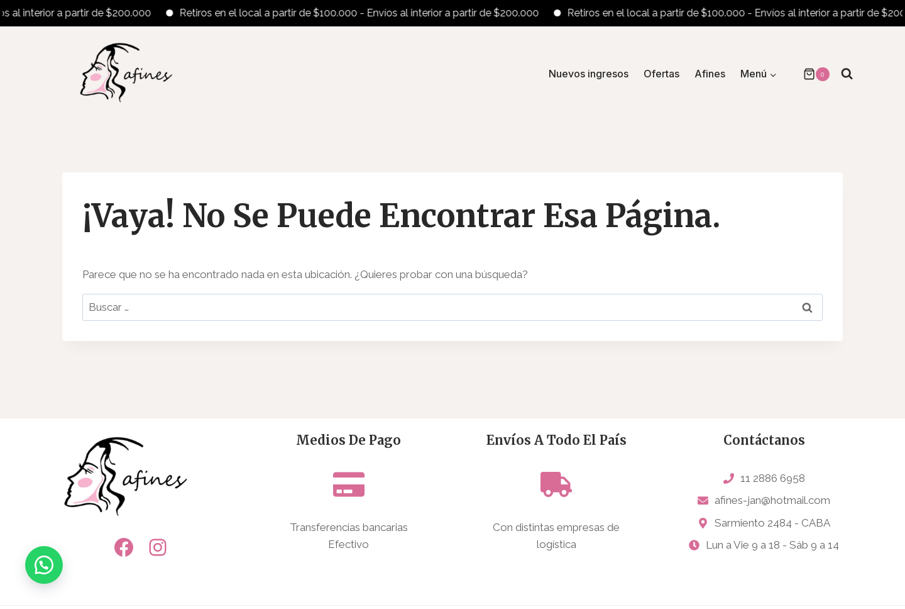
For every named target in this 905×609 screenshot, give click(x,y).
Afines (709, 73)
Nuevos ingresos (588, 73)
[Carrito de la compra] (810, 74)
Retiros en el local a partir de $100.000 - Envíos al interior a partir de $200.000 (367, 13)
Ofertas (661, 73)
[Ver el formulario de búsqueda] (847, 74)
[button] (44, 565)
